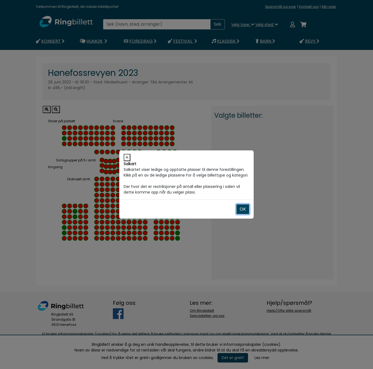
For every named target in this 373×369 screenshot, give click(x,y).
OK (243, 209)
